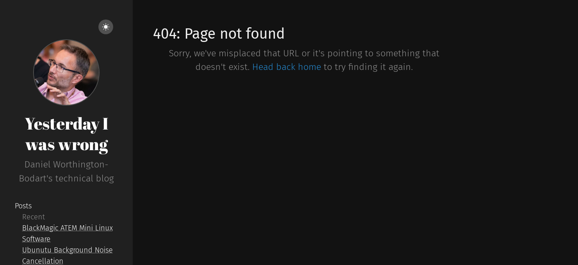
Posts (23, 205)
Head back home (286, 67)
